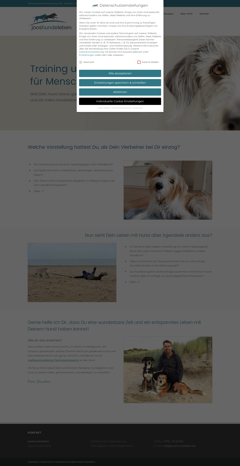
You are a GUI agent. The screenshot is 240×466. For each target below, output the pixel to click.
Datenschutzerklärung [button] (121, 108)
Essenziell (86, 62)
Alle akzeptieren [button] (120, 73)
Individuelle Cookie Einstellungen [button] (120, 101)
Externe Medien (148, 62)
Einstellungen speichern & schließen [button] (120, 82)
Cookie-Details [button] (103, 108)
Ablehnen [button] (120, 92)
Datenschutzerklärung (91, 51)
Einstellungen (86, 55)
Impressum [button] (138, 108)
